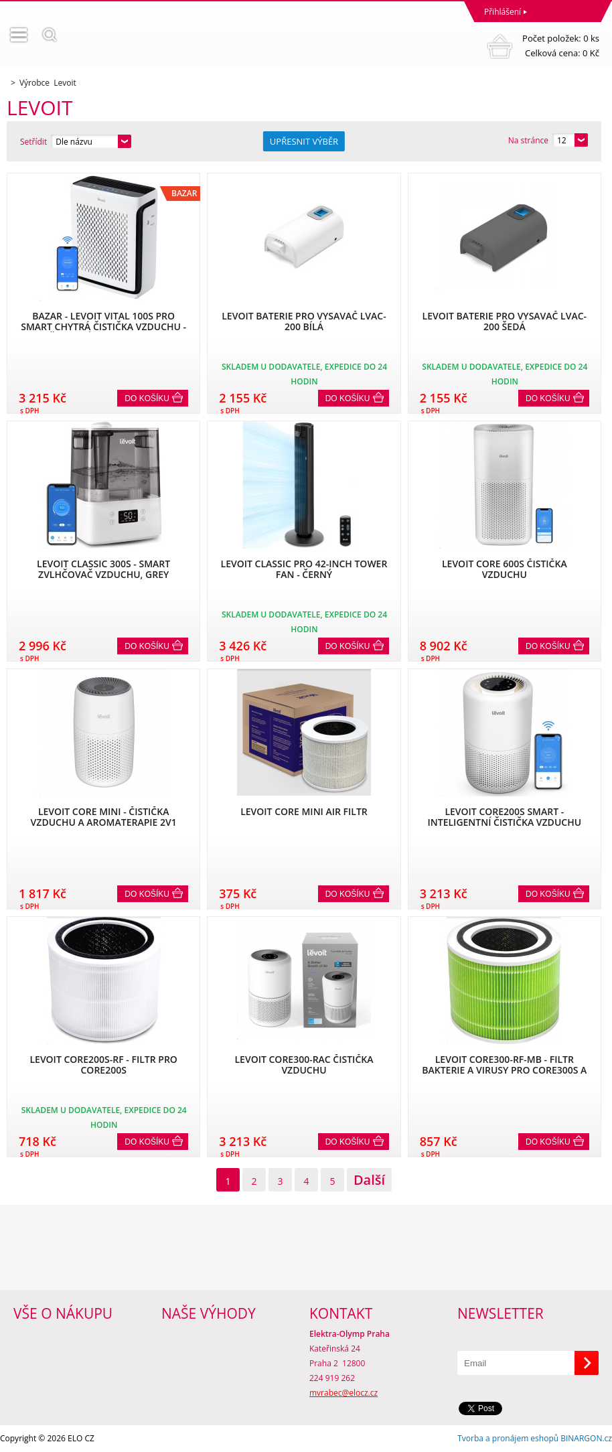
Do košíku (147, 398)
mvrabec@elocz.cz (343, 1392)
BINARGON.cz (586, 1438)
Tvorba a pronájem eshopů (507, 1438)
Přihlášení (502, 11)
